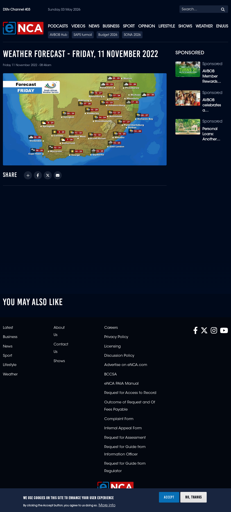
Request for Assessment (125, 438)
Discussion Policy (119, 356)
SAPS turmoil (83, 35)
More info (107, 505)
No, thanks (193, 497)
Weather (204, 26)
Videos (78, 26)
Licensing (112, 346)
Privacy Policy (116, 337)
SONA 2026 (132, 35)
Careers (111, 328)
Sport (129, 26)
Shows (185, 26)
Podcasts (58, 26)
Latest (8, 328)
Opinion (146, 26)
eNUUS (222, 26)
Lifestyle (167, 26)
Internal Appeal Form (123, 428)
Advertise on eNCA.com (125, 365)
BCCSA (110, 374)
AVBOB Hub (58, 35)
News (94, 26)
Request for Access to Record (130, 393)
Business (111, 26)
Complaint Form (119, 419)
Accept (169, 497)
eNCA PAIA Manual (121, 384)
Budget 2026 (107, 35)
